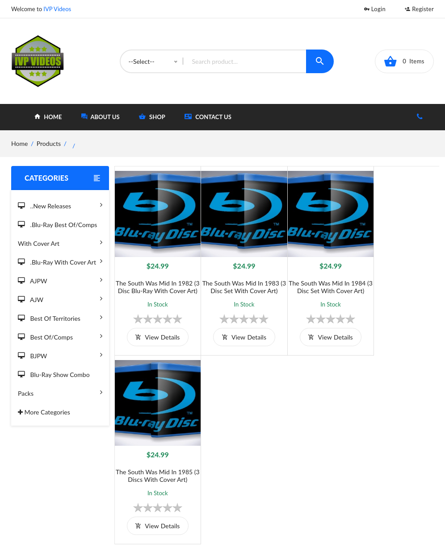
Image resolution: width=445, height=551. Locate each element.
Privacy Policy (174, 479)
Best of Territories (60, 317)
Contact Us (208, 116)
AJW (60, 298)
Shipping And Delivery (185, 464)
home (48, 116)
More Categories (44, 412)
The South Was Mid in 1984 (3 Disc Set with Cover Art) (317, 281)
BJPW (60, 354)
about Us (100, 116)
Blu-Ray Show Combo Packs (60, 385)
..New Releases (60, 204)
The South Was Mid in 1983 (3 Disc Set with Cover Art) (235, 281)
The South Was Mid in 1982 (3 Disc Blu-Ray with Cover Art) (155, 285)
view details (155, 339)
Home (254, 450)
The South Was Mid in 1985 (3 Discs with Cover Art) (398, 281)
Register (419, 8)
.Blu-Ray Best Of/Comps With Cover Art (60, 235)
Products (49, 143)
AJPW (60, 279)
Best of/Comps (60, 336)
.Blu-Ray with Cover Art (60, 261)
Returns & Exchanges (184, 494)
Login (375, 8)
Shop (253, 464)
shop (152, 116)
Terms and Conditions (185, 450)
